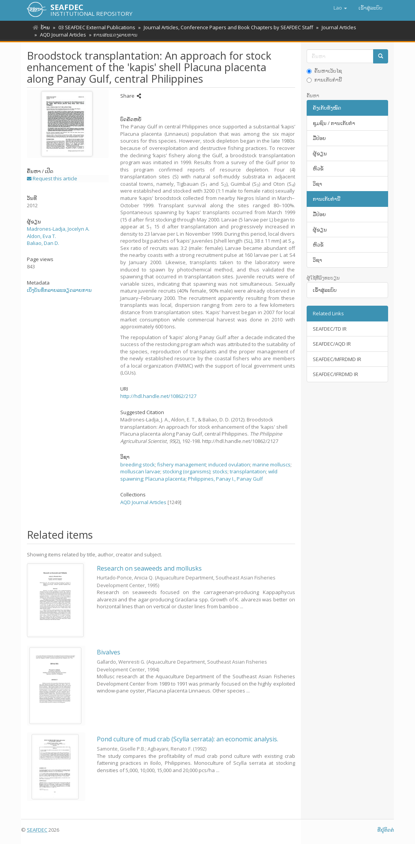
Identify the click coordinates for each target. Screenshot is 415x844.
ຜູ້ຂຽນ (320, 153)
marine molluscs (271, 464)
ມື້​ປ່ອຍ (319, 138)
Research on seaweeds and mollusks (149, 568)
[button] (340, 7)
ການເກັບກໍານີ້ (324, 79)
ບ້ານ (45, 27)
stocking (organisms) (186, 471)
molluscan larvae (140, 471)
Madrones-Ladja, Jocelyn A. (58, 228)
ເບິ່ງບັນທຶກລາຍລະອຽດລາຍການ (59, 289)
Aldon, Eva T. (41, 236)
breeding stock (137, 464)
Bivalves (108, 652)
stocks (219, 471)
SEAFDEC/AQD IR (332, 343)
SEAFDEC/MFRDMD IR (337, 359)
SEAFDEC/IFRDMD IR (335, 374)
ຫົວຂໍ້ (318, 168)
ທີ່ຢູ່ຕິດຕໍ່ (385, 829)
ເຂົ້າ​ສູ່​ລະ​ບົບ (325, 289)
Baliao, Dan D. (43, 243)
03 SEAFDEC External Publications (95, 27)
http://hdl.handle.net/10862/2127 (158, 396)
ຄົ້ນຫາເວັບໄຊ (324, 70)
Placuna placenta (165, 478)
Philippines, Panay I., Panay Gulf (225, 478)
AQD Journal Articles (62, 34)
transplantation (248, 471)
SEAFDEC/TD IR (330, 328)
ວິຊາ (317, 183)
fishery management (181, 464)
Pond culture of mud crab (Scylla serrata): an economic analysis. (187, 739)
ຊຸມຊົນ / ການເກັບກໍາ (334, 123)
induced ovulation (229, 464)
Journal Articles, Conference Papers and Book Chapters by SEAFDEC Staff (226, 27)
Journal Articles (335, 27)
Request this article (52, 178)
